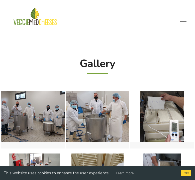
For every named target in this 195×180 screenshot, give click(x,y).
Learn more (125, 173)
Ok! (186, 173)
